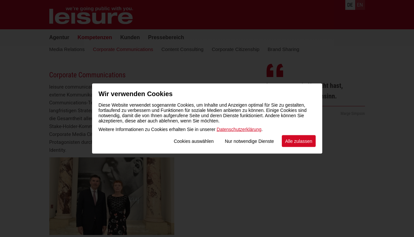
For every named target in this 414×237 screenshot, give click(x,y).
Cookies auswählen (193, 141)
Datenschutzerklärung (239, 129)
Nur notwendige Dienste (249, 141)
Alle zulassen (298, 141)
